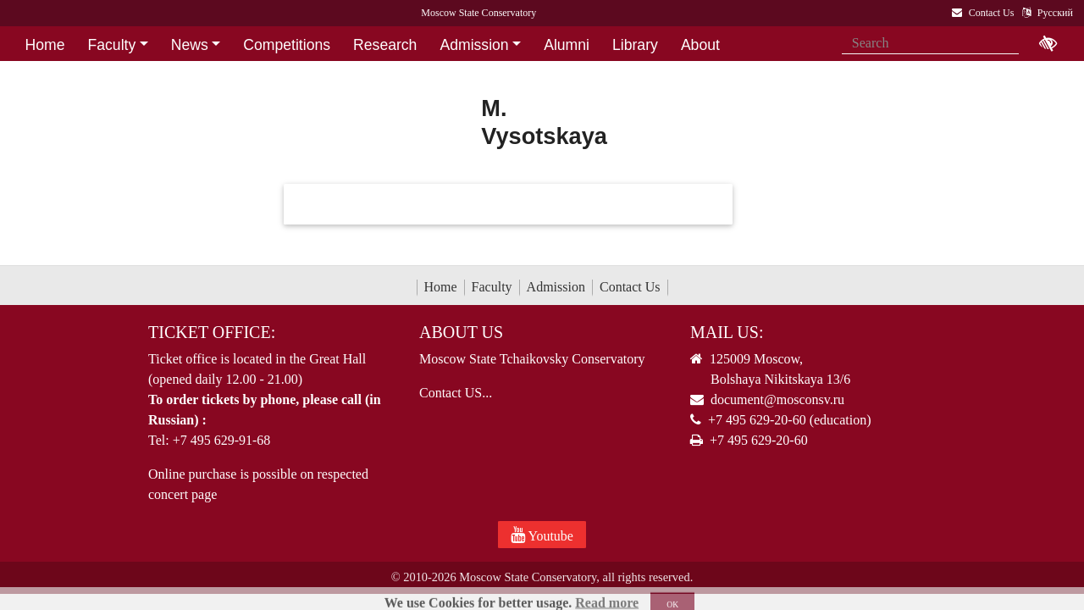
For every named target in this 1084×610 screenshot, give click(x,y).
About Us (461, 332)
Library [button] (635, 44)
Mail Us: (726, 332)
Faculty (492, 287)
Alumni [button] (566, 44)
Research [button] (385, 44)
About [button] (700, 44)
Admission (556, 287)
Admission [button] (474, 44)
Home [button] (45, 44)
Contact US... (455, 392)
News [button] (189, 44)
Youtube (542, 534)
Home (440, 287)
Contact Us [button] (62, 72)
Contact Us (630, 287)
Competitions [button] (286, 44)
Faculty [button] (112, 44)
